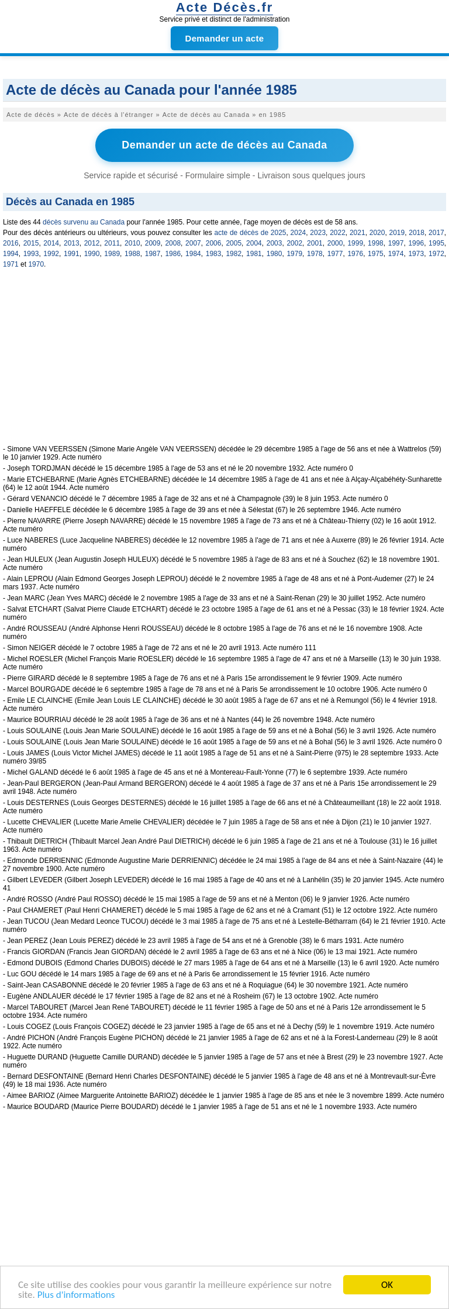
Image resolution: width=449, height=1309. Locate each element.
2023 (318, 233)
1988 (132, 254)
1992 (51, 254)
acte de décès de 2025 (250, 233)
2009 (153, 243)
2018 (416, 233)
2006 (214, 243)
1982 (233, 254)
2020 (377, 233)
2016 (11, 243)
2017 (436, 233)
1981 (254, 254)
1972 (436, 254)
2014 (51, 243)
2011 (112, 243)
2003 (274, 243)
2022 (338, 233)
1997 (396, 243)
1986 (173, 254)
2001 (315, 243)
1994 (11, 254)
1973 (416, 254)
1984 (193, 254)
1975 (376, 254)
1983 (214, 254)
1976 (355, 254)
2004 (254, 243)
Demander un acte (224, 38)
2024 (298, 233)
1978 (315, 254)
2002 (294, 243)
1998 (376, 243)
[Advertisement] (224, 363)
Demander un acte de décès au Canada (224, 145)
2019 (397, 233)
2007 (193, 243)
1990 (92, 254)
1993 (31, 254)
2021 (357, 233)
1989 (112, 254)
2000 (335, 243)
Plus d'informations (76, 1295)
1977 (335, 254)
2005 (233, 243)
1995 (436, 243)
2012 (92, 243)
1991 (72, 254)
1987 (153, 254)
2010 (132, 243)
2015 (31, 243)
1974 (396, 254)
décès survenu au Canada (84, 222)
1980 (274, 254)
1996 (416, 243)
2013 (72, 243)
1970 (36, 264)
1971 (11, 264)
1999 (355, 243)
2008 (173, 243)
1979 (294, 254)
